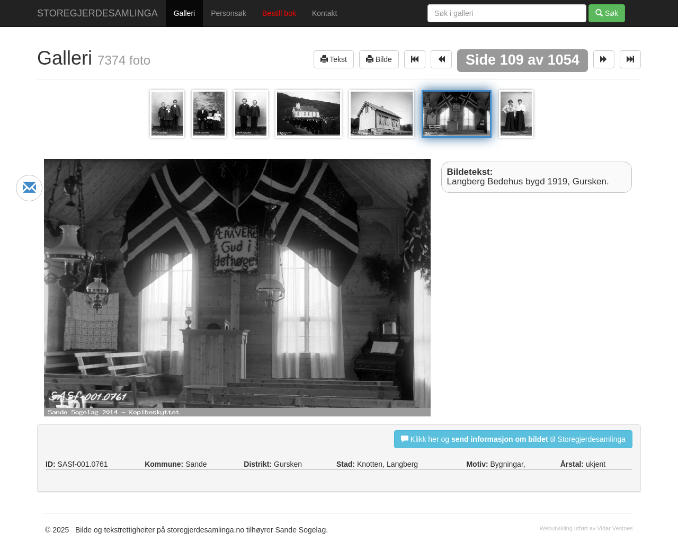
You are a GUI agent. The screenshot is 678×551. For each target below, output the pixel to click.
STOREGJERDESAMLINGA (97, 13)
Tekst (333, 59)
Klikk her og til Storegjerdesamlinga (513, 438)
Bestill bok (279, 13)
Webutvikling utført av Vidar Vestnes (586, 528)
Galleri (184, 13)
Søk (606, 12)
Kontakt (324, 13)
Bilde (379, 59)
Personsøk (228, 13)
